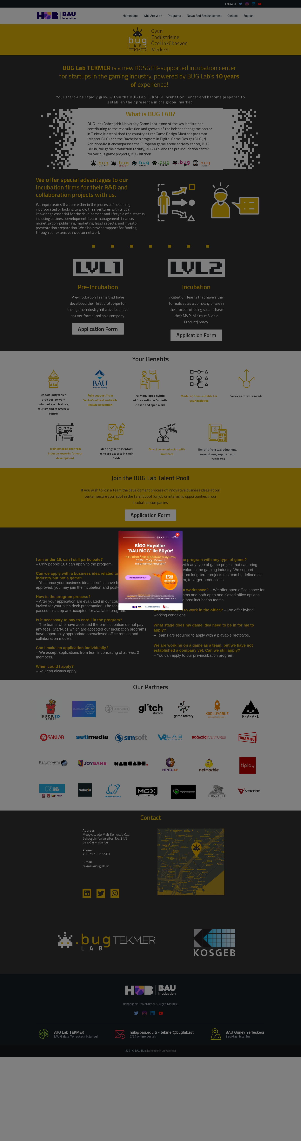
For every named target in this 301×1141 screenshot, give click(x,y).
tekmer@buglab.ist (96, 866)
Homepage (130, 15)
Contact (232, 15)
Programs (174, 15)
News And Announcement (204, 15)
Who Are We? (153, 15)
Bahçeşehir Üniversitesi (161, 1050)
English (248, 15)
